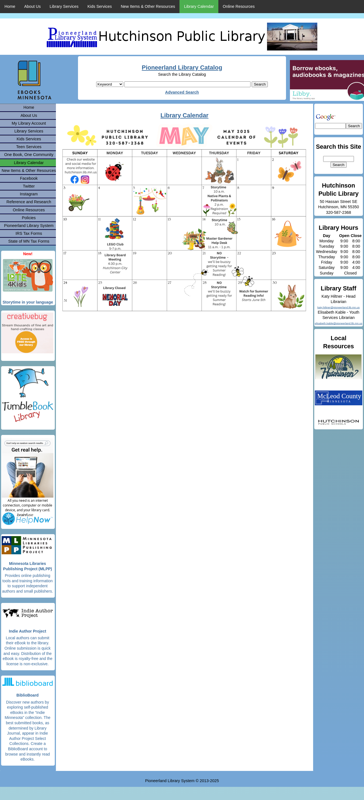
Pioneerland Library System (29, 225)
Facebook (28, 178)
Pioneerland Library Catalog (182, 67)
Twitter (29, 186)
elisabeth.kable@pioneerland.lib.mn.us (338, 323)
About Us (32, 6)
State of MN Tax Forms (28, 241)
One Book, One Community (28, 154)
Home (9, 6)
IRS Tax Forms (29, 233)
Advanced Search (182, 92)
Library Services (64, 6)
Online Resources (239, 6)
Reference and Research (28, 202)
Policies (29, 218)
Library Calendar (199, 6)
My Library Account (29, 123)
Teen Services (28, 147)
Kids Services (100, 6)
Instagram (29, 194)
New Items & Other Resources (148, 6)
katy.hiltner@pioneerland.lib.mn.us (338, 307)
